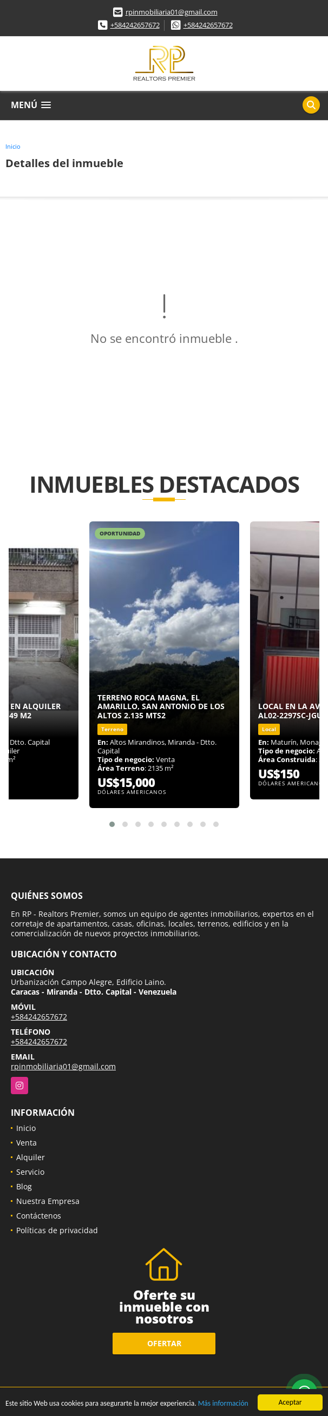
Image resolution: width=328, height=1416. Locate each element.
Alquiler (30, 1157)
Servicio (30, 1172)
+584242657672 (135, 25)
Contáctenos (38, 1215)
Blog (24, 1186)
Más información (223, 1403)
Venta (26, 1142)
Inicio (13, 146)
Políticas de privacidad (57, 1230)
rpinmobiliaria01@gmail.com (172, 12)
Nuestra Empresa (48, 1201)
